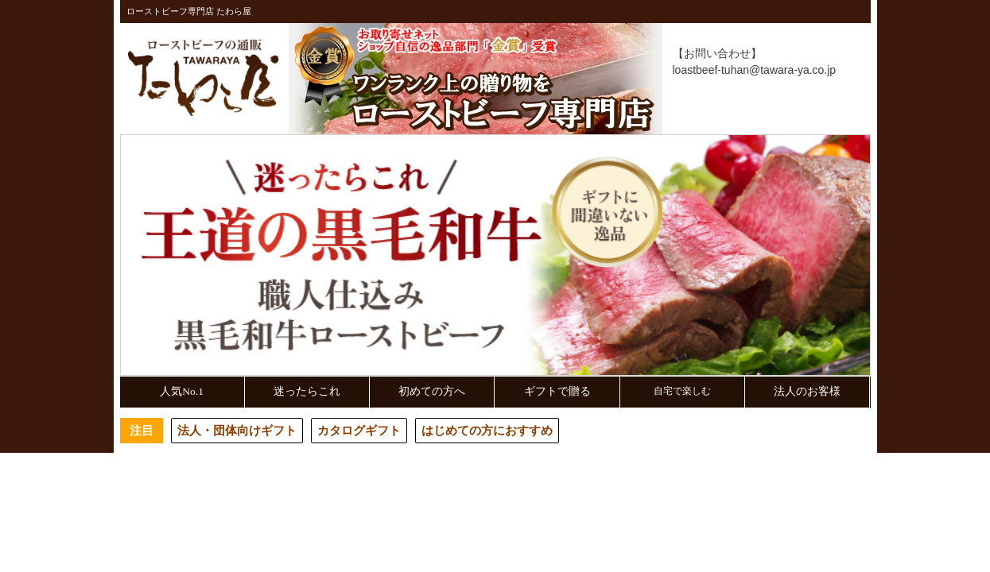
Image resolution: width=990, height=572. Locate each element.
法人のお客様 (807, 391)
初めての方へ (431, 391)
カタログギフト (359, 430)
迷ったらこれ (307, 391)
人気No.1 (182, 391)
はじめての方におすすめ (487, 430)
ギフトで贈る (557, 391)
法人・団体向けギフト (237, 430)
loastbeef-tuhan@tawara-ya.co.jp (755, 70)
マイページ (722, 120)
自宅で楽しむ (682, 390)
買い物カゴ (821, 120)
